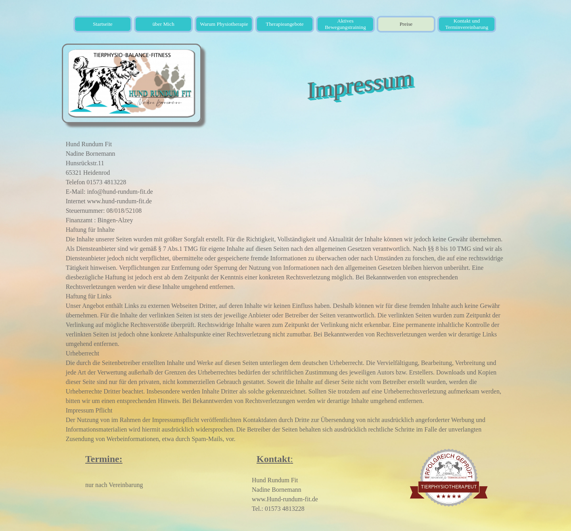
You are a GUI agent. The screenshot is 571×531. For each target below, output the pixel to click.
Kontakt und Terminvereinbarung (467, 24)
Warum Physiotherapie (224, 24)
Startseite (103, 24)
